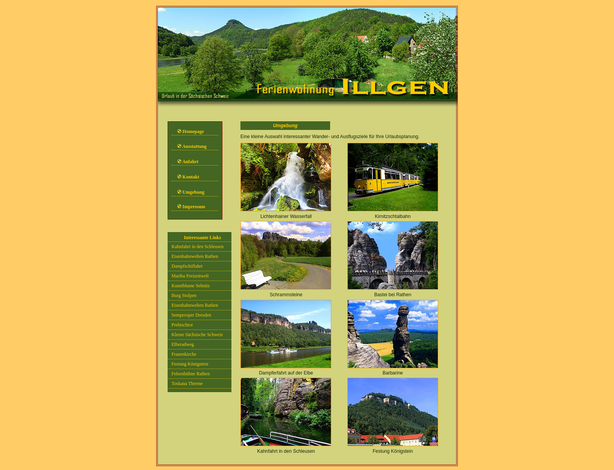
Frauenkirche (184, 354)
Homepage (193, 131)
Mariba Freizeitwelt (190, 276)
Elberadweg (183, 344)
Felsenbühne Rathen (191, 373)
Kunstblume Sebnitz (191, 285)
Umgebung (192, 192)
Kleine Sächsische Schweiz (197, 334)
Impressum (193, 206)
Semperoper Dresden (191, 315)
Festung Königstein (190, 364)
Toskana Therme (187, 383)
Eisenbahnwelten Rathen (195, 256)
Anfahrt (190, 161)
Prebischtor (182, 325)
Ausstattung (194, 146)
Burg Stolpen (184, 295)
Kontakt (190, 177)
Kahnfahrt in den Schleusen (198, 246)
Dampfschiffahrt (187, 266)
